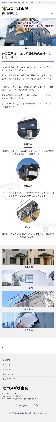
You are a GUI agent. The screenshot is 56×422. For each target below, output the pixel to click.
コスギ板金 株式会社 (24, 413)
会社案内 (6, 360)
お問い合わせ (8, 374)
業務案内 (6, 365)
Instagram (21, 405)
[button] (4, 32)
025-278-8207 (12, 13)
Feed (37, 405)
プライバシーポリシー (11, 379)
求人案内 (6, 369)
